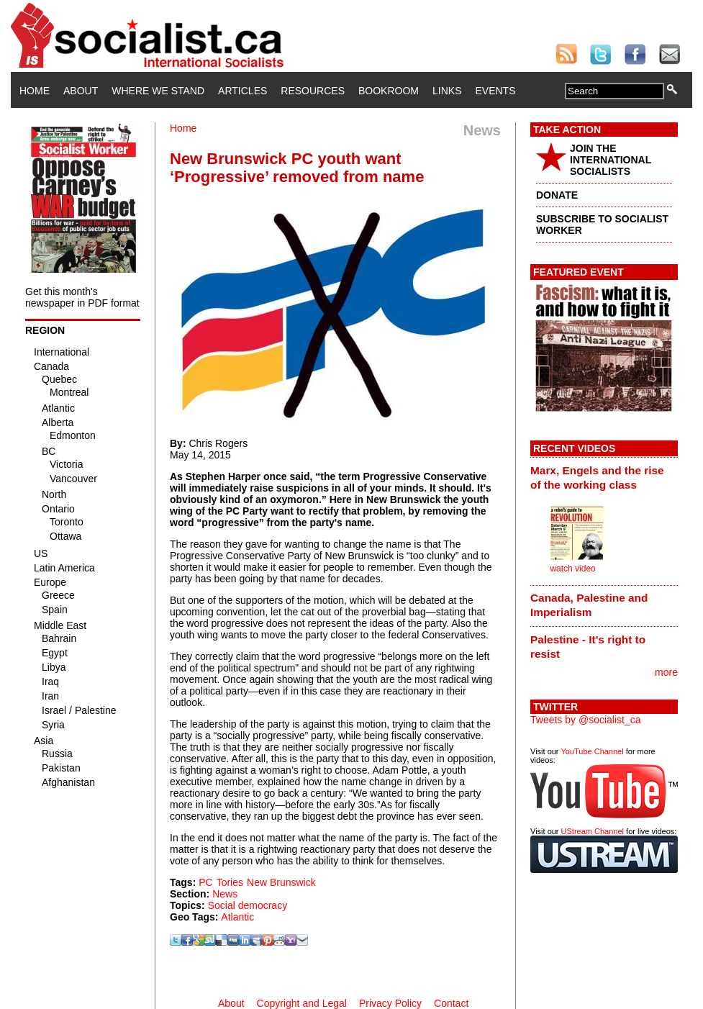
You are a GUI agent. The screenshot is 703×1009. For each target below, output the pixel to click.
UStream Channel (592, 831)
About (80, 90)
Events (495, 90)
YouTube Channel (592, 751)
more (666, 672)
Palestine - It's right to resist (587, 646)
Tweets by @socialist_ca (585, 719)
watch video (572, 569)
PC (205, 882)
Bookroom (388, 90)
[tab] (604, 477)
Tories (230, 882)
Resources (313, 90)
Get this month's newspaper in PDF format (82, 297)
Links (446, 90)
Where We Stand (158, 90)
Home (34, 90)
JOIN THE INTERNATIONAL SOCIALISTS (610, 159)
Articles (242, 90)
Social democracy (248, 905)
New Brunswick (281, 882)
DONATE (557, 195)
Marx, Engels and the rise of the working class (597, 477)
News (224, 894)
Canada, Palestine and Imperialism (589, 605)
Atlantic (237, 917)
